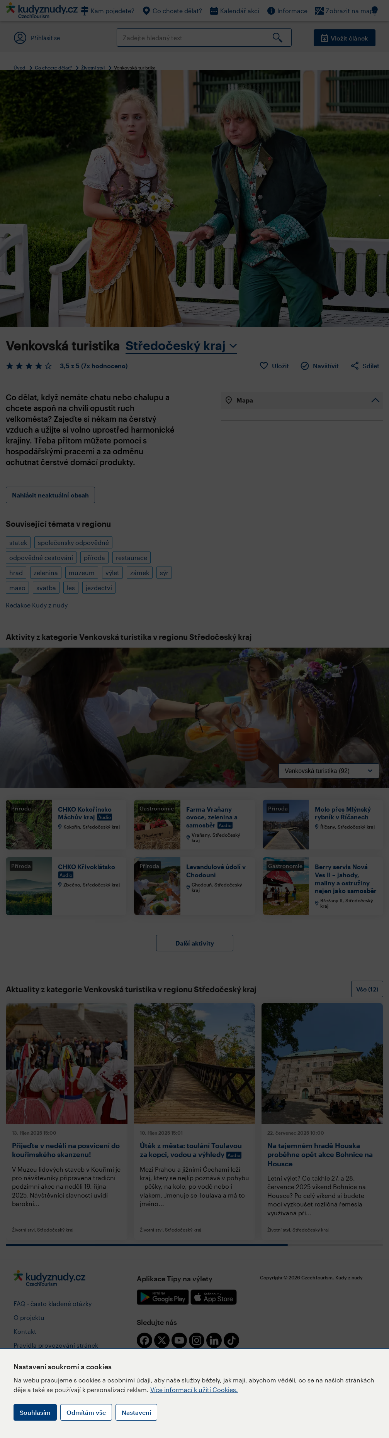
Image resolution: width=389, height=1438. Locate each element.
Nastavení (136, 1412)
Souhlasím (35, 1412)
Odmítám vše (86, 1412)
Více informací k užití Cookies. (194, 1389)
